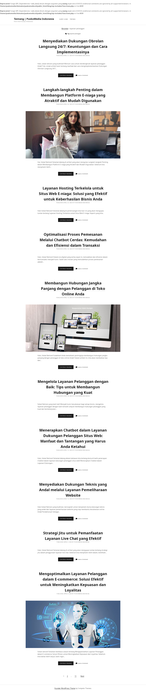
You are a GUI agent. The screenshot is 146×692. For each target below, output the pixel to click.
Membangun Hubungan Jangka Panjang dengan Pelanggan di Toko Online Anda (73, 288)
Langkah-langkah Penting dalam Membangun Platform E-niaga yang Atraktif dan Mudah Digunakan (73, 95)
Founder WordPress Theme (64, 688)
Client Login (63, 19)
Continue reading (67, 75)
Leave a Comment (83, 75)
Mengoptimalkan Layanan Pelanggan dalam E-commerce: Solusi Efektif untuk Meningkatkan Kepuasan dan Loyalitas (73, 624)
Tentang (72, 19)
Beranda (65, 28)
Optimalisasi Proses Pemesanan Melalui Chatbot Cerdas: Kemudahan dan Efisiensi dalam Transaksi (73, 240)
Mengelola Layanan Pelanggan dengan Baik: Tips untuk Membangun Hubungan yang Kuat (73, 387)
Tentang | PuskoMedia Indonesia (34, 18)
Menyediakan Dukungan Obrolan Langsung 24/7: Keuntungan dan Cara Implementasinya (73, 46)
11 (75, 676)
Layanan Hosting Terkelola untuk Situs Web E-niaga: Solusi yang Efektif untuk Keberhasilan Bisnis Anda (73, 194)
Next (82, 676)
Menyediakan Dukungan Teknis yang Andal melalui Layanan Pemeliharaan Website (73, 490)
